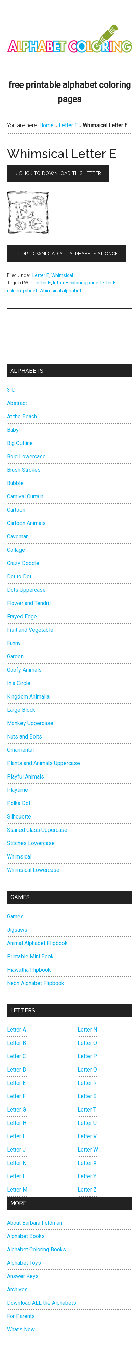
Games (15, 916)
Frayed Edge (22, 616)
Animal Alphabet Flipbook (37, 943)
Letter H (16, 1123)
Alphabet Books (26, 1236)
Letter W (88, 1149)
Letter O (87, 1043)
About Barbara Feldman (34, 1223)
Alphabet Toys (24, 1263)
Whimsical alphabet (60, 290)
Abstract (17, 403)
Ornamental (20, 750)
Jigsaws (17, 930)
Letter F (16, 1096)
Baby (13, 430)
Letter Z (87, 1189)
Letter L (16, 1176)
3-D (11, 390)
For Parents (21, 1316)
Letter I (15, 1136)
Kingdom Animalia (28, 696)
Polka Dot (18, 803)
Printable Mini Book (30, 956)
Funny (14, 643)
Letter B (16, 1043)
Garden (15, 656)
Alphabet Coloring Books (36, 1249)
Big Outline (20, 443)
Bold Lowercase (26, 456)
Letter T (87, 1109)
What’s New (21, 1329)
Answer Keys (23, 1276)
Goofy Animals (24, 670)
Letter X (87, 1163)
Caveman (18, 536)
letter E (43, 282)
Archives (17, 1289)
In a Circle (18, 683)
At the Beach (22, 416)
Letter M (17, 1189)
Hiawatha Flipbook (29, 970)
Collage (16, 550)
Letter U (87, 1123)
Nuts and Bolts (24, 736)
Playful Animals (25, 776)
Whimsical (62, 275)
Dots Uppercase (26, 590)
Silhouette (19, 816)
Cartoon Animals (26, 523)
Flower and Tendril (29, 603)
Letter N (87, 1029)
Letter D (16, 1069)
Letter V (87, 1136)
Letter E (68, 125)
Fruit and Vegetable (30, 630)
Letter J (16, 1149)
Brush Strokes (24, 470)
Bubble (15, 483)
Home (46, 125)
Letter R (87, 1083)
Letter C (16, 1056)
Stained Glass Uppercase (37, 830)
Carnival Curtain (25, 496)
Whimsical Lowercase (33, 870)
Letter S (87, 1096)
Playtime (17, 790)
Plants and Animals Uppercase (43, 763)
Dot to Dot (19, 576)
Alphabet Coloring (69, 39)
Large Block (21, 710)
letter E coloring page (75, 282)
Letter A (16, 1029)
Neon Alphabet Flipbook (35, 983)
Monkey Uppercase (30, 723)
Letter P (87, 1056)
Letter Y (87, 1176)
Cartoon (16, 510)
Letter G (16, 1109)
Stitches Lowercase (31, 843)
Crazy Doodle (23, 563)
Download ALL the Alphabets (41, 1303)
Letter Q (87, 1069)
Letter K (16, 1163)
